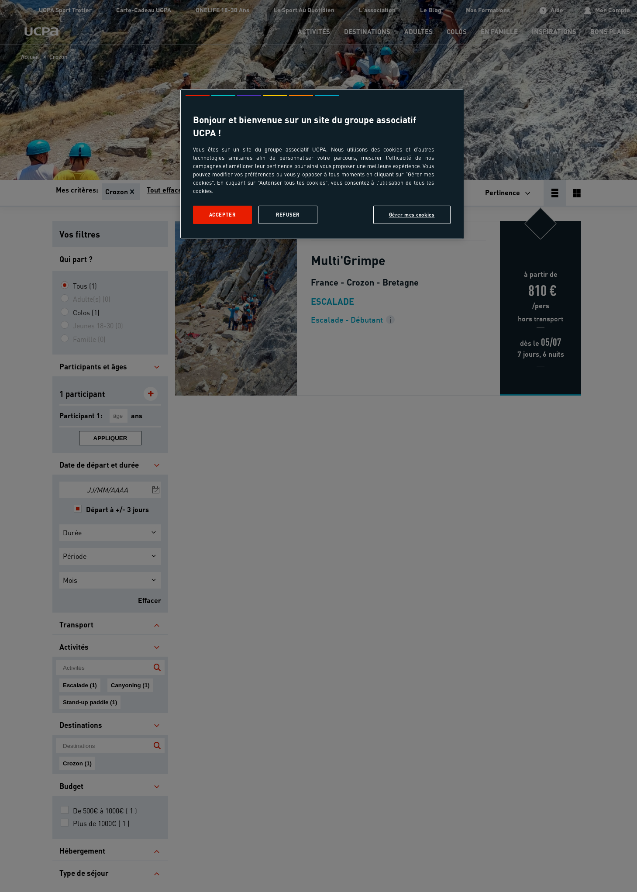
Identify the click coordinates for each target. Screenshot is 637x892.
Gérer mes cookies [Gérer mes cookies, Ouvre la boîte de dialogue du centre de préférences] (412, 214)
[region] (322, 164)
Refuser (288, 214)
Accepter (222, 214)
